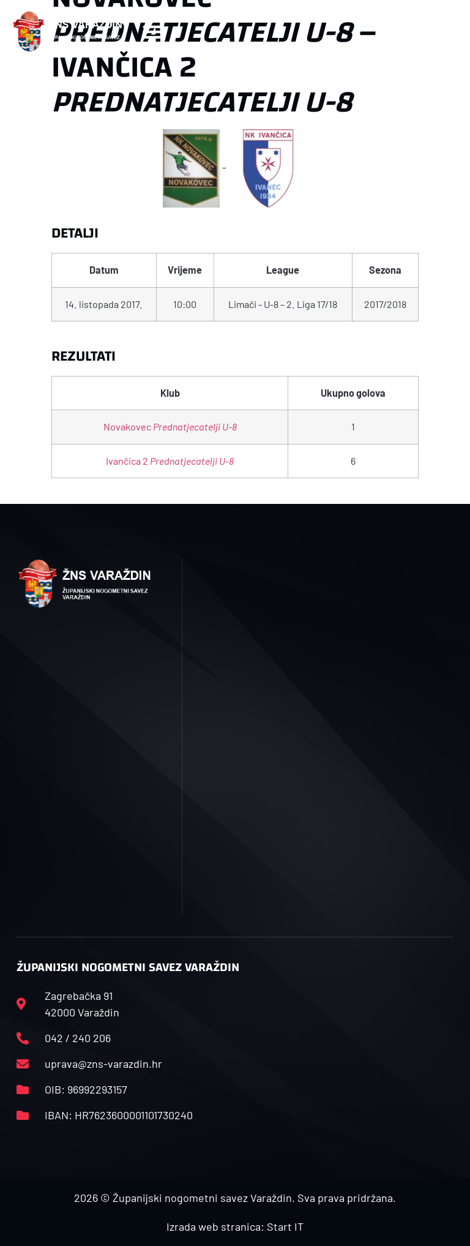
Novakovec (170, 426)
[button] (152, 31)
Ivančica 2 (170, 461)
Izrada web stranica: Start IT (235, 1226)
